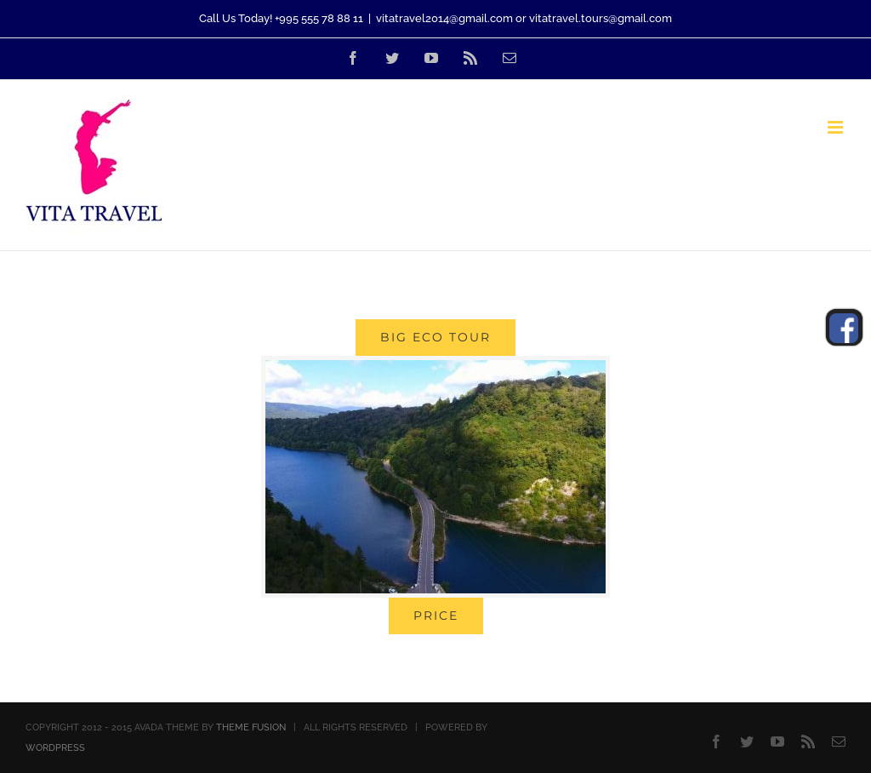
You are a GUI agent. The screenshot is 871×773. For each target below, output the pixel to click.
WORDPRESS (55, 747)
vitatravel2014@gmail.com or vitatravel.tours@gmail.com (524, 18)
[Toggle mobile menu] (836, 127)
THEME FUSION (251, 727)
